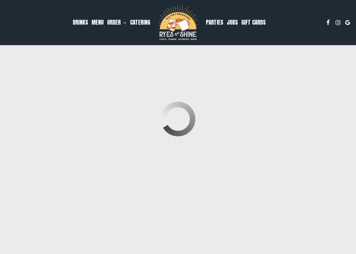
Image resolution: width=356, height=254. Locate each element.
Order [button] (117, 22)
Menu (97, 22)
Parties (214, 22)
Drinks (80, 22)
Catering (140, 22)
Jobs (232, 22)
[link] (178, 22)
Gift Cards (253, 22)
